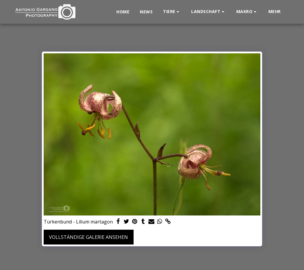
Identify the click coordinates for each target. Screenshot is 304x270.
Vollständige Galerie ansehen (88, 237)
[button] (172, 11)
